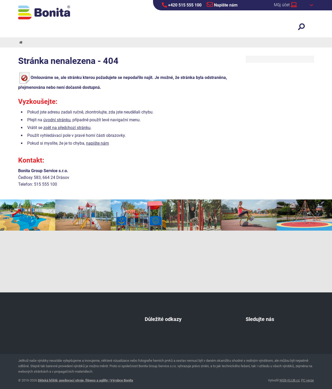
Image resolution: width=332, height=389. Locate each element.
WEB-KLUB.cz (289, 380)
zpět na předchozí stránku (67, 127)
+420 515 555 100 (182, 5)
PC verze (307, 380)
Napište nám (222, 4)
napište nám (97, 143)
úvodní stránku (57, 119)
